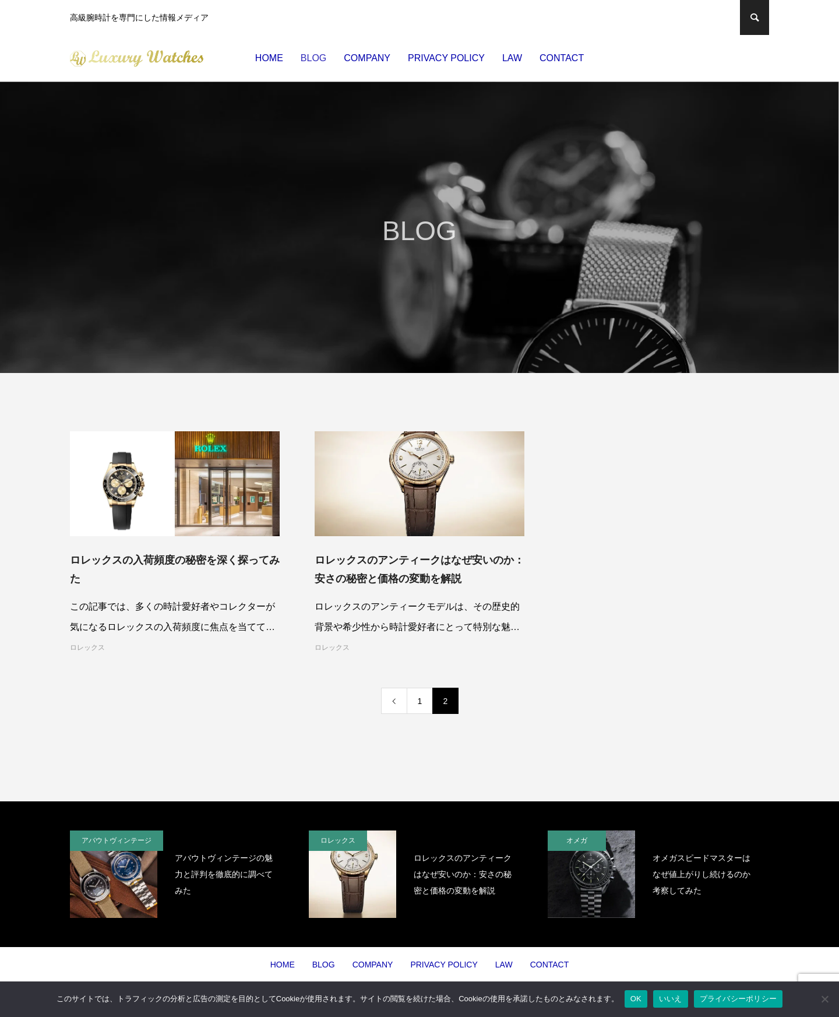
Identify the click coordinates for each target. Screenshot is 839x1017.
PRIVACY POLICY (446, 58)
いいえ (670, 998)
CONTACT (562, 58)
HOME (269, 58)
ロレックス (87, 647)
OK (635, 998)
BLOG (313, 58)
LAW (512, 58)
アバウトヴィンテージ (116, 840)
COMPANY (367, 58)
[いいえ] (824, 999)
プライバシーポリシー (738, 998)
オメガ (576, 840)
